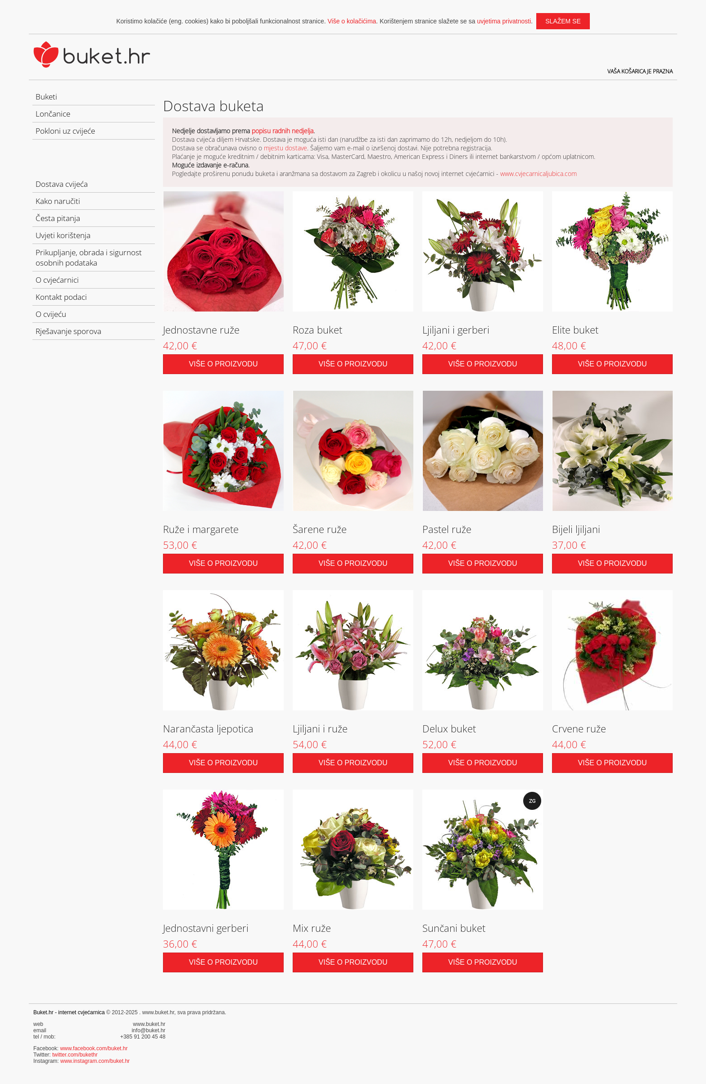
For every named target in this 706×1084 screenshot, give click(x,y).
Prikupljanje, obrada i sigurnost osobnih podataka (89, 257)
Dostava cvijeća (62, 184)
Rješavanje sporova (68, 331)
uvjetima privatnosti (504, 21)
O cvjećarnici (57, 280)
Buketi (46, 96)
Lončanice (53, 113)
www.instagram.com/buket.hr (95, 1061)
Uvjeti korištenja (63, 235)
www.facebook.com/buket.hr (93, 1048)
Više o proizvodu (223, 364)
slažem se (563, 21)
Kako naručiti (58, 201)
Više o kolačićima (351, 21)
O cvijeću (51, 314)
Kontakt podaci (61, 297)
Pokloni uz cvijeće (65, 131)
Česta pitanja (58, 218)
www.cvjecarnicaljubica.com (538, 173)
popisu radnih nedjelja (282, 130)
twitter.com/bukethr (75, 1055)
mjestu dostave (285, 148)
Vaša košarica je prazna (640, 71)
